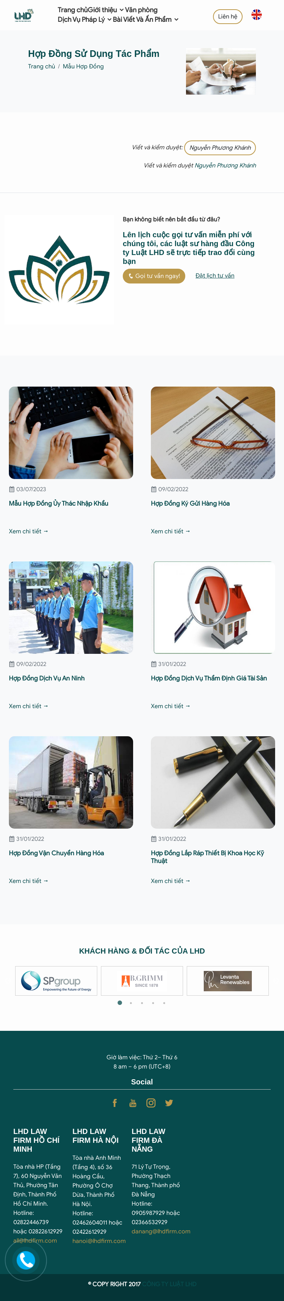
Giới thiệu (106, 10)
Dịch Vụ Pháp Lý (85, 20)
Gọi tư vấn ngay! (154, 276)
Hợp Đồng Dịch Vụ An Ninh (47, 678)
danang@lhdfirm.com (161, 1231)
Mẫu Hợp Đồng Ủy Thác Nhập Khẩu (58, 503)
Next (276, 981)
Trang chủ (73, 10)
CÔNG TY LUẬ (161, 1284)
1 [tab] (120, 1003)
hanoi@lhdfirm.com (99, 1241)
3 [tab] (142, 1003)
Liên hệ (227, 16)
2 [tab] (131, 1003)
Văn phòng (141, 10)
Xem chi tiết (29, 531)
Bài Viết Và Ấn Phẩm (146, 20)
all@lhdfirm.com (35, 1240)
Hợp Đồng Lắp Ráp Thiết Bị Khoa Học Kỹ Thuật (207, 856)
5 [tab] (164, 1003)
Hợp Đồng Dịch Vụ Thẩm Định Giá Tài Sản (209, 678)
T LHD (188, 1284)
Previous (7, 981)
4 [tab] (153, 1003)
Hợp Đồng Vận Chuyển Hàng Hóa (56, 853)
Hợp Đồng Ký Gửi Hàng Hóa (190, 503)
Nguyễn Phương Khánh (220, 148)
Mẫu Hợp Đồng (83, 66)
